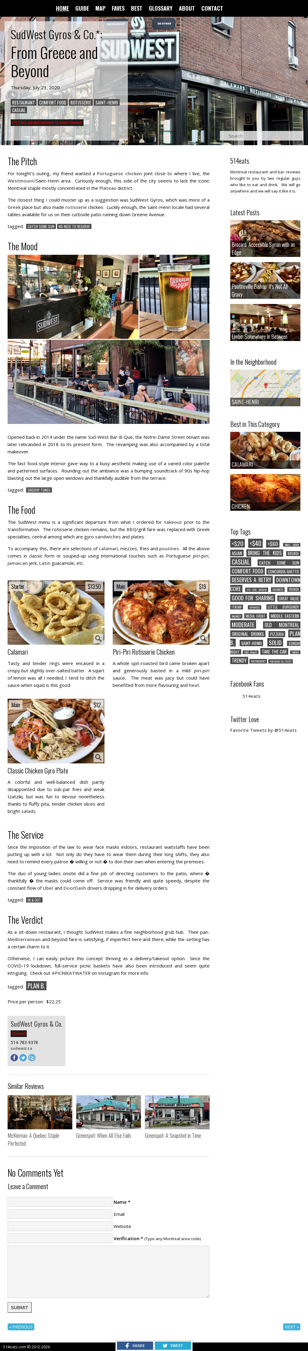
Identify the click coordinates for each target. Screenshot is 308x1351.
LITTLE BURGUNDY (283, 606)
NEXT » (292, 1327)
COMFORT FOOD (247, 571)
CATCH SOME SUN (41, 226)
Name (120, 1202)
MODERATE (243, 624)
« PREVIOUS (21, 1327)
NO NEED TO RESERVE (74, 226)
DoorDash (74, 888)
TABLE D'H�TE (250, 652)
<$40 (255, 543)
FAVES (118, 8)
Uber (48, 888)
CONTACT (212, 8)
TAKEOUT (295, 652)
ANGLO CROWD (292, 545)
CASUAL (19, 110)
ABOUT (187, 8)
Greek (14, 207)
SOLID (275, 642)
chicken (133, 173)
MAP (100, 8)
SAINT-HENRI (106, 102)
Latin (44, 563)
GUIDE (82, 8)
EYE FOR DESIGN (257, 590)
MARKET (236, 616)
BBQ (131, 529)
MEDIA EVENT (255, 616)
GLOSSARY (161, 8)
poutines (169, 548)
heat (194, 685)
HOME (62, 8)
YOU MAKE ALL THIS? (280, 661)
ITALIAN (236, 607)
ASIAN (237, 553)
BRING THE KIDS (265, 553)
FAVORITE (277, 589)
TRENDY (239, 660)
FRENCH (294, 589)
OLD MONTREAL (282, 625)
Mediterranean (24, 939)
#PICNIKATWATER (71, 973)
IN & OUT (34, 899)
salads (28, 811)
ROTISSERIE (80, 102)
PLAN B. (36, 985)
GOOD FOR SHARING (253, 598)
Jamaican (18, 563)
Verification (126, 1238)
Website (122, 1226)
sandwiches (108, 537)
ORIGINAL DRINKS (248, 633)
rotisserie (76, 207)
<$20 (237, 543)
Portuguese (110, 173)
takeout (173, 522)
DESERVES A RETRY (251, 580)
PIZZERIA (277, 634)
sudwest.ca (21, 1048)
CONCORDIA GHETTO (283, 571)
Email (119, 1214)
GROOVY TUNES (39, 490)
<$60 (273, 544)
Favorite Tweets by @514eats (263, 730)
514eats (251, 696)
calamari (108, 548)
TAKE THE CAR (274, 651)
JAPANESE (254, 607)
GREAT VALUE (289, 598)
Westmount (21, 181)
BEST (136, 8)
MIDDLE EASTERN (285, 615)
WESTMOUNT (258, 661)
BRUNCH (293, 553)
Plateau (107, 188)
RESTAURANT (23, 102)
